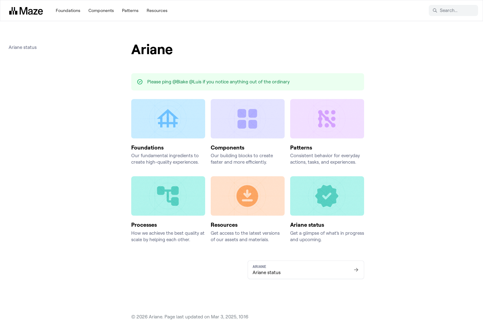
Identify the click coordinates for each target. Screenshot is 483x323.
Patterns (130, 10)
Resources (157, 10)
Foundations (68, 10)
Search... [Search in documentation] (444, 10)
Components (101, 10)
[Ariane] (26, 10)
